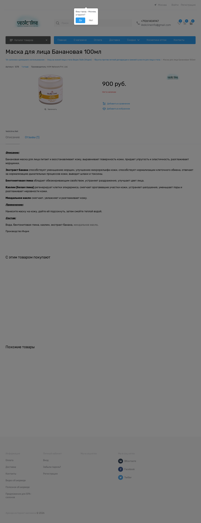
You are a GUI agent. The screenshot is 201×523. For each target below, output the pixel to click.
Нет (91, 20)
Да (80, 20)
